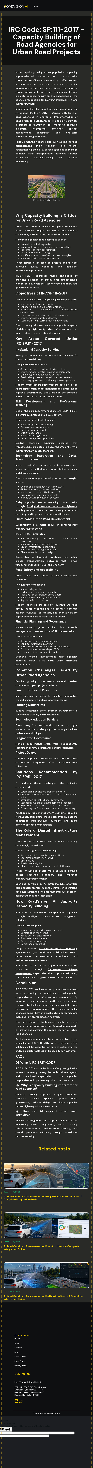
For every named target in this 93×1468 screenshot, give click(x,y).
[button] (85, 6)
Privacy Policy (21, 1366)
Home (17, 1338)
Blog (16, 1352)
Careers (18, 1347)
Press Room (20, 1361)
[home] (16, 6)
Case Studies (20, 1356)
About (36, 6)
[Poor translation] (8, 1429)
